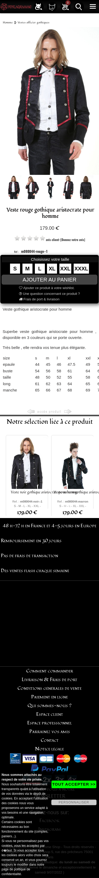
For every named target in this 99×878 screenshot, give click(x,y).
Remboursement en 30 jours (31, 540)
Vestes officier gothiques (33, 22)
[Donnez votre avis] (72, 239)
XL (52, 268)
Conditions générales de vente (49, 688)
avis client (52, 239)
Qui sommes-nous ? (49, 705)
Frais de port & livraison (39, 299)
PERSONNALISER (74, 802)
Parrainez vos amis (49, 731)
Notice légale (49, 749)
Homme (8, 22)
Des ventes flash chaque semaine (35, 570)
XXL (65, 268)
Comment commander (49, 671)
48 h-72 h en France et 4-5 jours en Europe (49, 525)
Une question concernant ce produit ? (49, 294)
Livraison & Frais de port (49, 679)
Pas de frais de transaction (29, 555)
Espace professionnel (49, 723)
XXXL (81, 268)
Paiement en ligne (49, 697)
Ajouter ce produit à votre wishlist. (46, 288)
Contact (50, 740)
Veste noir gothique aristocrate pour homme (44, 492)
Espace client (49, 714)
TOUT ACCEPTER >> (74, 784)
